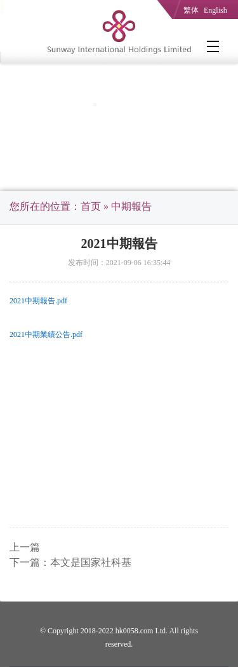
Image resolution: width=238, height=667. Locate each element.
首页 (91, 206)
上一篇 (25, 547)
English (215, 10)
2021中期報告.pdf (38, 300)
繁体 (191, 10)
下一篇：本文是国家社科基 (70, 562)
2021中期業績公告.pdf (46, 334)
